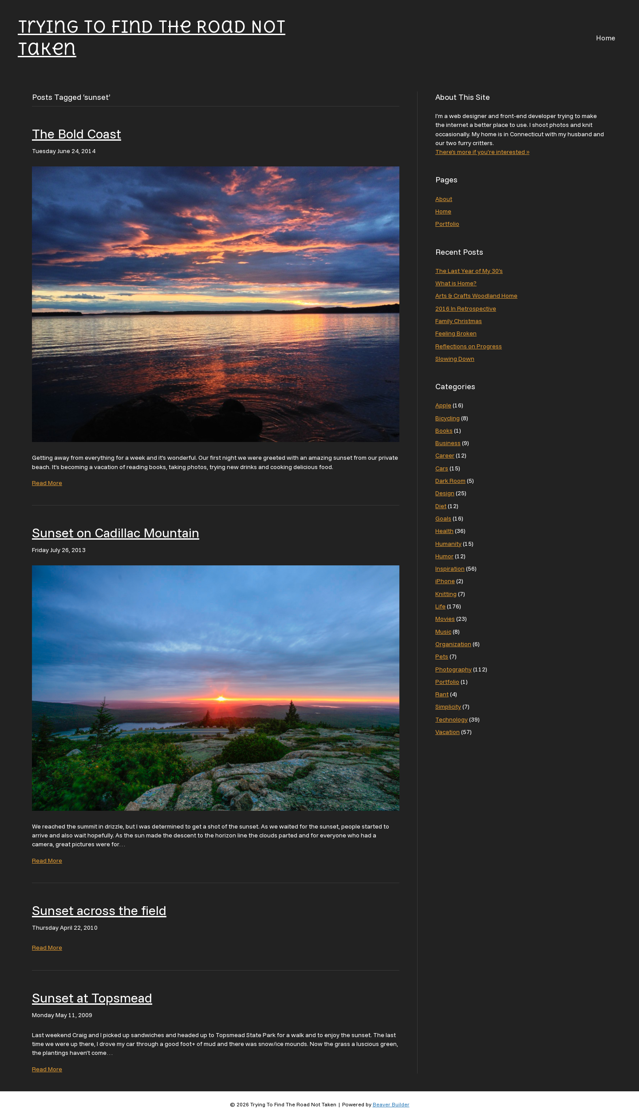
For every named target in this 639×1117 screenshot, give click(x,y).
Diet (440, 506)
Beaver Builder (391, 1104)
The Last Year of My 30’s (469, 271)
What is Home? (456, 283)
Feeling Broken (456, 333)
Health (444, 531)
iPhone (445, 581)
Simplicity (448, 706)
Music (443, 631)
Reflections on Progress (468, 346)
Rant (442, 694)
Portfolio (447, 224)
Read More (47, 483)
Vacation (447, 732)
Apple (443, 405)
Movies (445, 619)
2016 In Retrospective (465, 308)
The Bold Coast (76, 133)
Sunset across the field (99, 910)
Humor (444, 556)
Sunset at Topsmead (92, 997)
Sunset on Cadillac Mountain (115, 532)
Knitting (446, 594)
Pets (441, 656)
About (443, 199)
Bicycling (447, 418)
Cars (441, 468)
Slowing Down (454, 359)
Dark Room (450, 481)
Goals (443, 518)
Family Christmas (458, 321)
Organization (453, 644)
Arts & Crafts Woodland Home (476, 296)
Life (440, 606)
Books (444, 430)
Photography (453, 669)
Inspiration (450, 568)
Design (444, 493)
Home (605, 37)
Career (444, 455)
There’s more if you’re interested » (482, 152)
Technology (451, 719)
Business (448, 443)
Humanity (448, 544)
